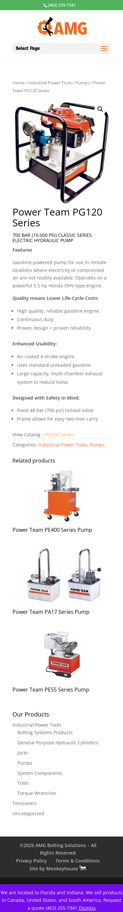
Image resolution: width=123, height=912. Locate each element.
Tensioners (24, 803)
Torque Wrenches (36, 793)
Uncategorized (28, 813)
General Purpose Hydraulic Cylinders (57, 742)
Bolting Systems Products (45, 732)
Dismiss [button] (87, 908)
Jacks (22, 753)
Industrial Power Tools (50, 83)
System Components (39, 773)
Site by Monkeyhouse (58, 868)
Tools (23, 783)
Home (18, 83)
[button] (100, 109)
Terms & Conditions (77, 861)
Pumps (82, 83)
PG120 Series (60, 434)
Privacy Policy (31, 861)
